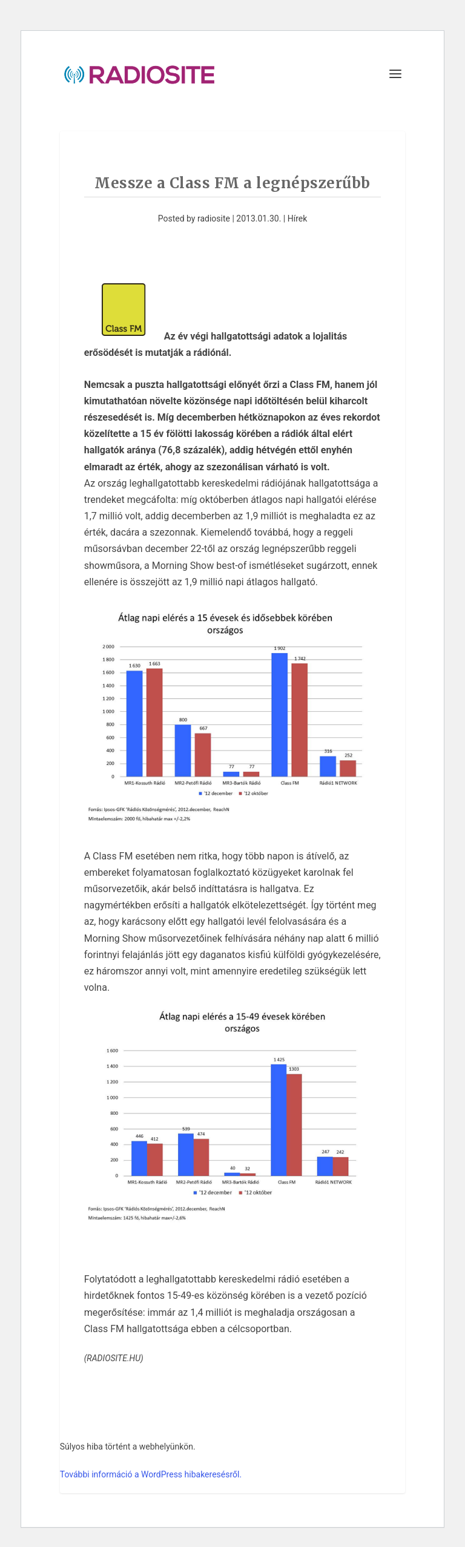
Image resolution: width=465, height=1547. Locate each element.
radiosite (213, 218)
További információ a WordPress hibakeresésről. (151, 1474)
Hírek (298, 218)
